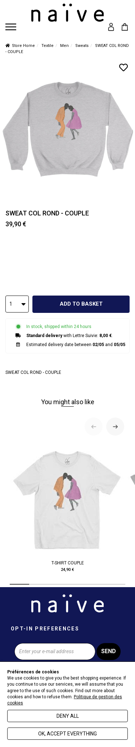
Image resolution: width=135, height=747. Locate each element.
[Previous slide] (94, 427)
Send (108, 651)
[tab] (19, 584)
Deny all (68, 716)
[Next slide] (115, 427)
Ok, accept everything (67, 734)
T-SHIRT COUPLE (67, 507)
